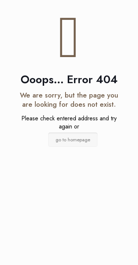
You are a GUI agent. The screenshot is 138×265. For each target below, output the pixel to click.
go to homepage (73, 139)
